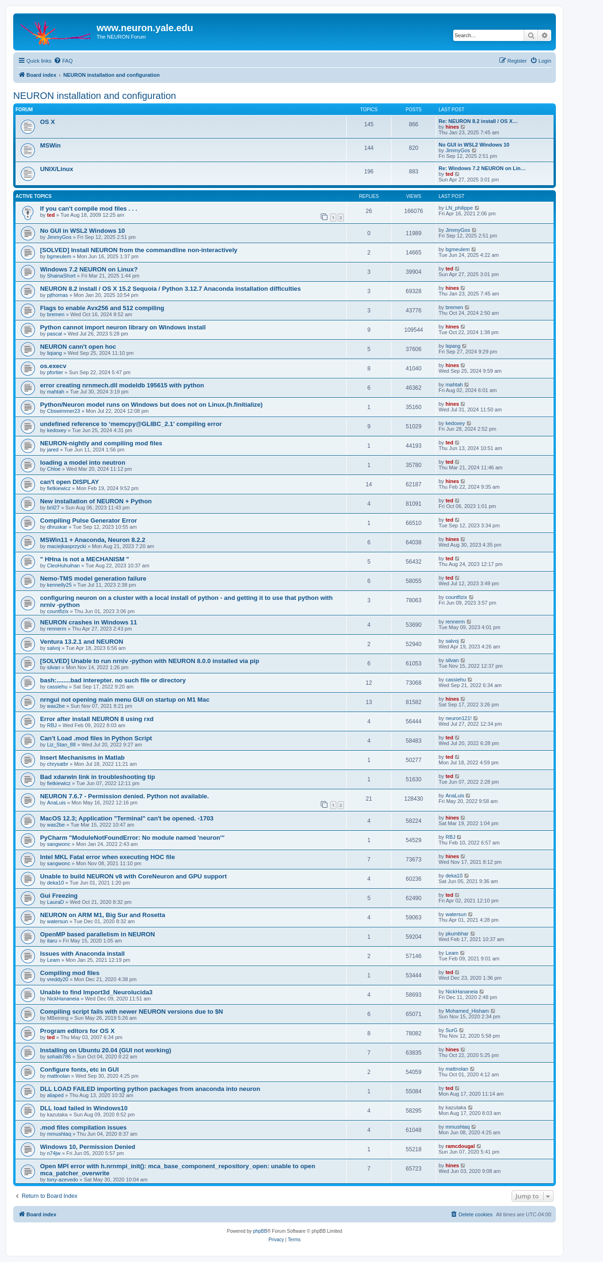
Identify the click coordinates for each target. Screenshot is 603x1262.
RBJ (52, 725)
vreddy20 (57, 979)
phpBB (260, 1231)
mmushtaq (59, 1134)
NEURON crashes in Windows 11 (88, 622)
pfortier (55, 372)
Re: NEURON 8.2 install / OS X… (478, 121)
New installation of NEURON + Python (96, 501)
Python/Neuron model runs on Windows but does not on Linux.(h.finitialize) (151, 404)
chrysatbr (57, 764)
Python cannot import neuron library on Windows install (123, 327)
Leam (53, 960)
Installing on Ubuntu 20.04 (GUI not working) (105, 1050)
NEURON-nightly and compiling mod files (101, 443)
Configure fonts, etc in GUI (79, 1069)
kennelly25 (59, 585)
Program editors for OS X (77, 1030)
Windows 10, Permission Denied (87, 1146)
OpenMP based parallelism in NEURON (97, 934)
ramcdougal (460, 1146)
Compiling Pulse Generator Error (88, 520)
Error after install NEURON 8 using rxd (97, 718)
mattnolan (58, 1076)
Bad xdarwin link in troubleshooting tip (97, 776)
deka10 (55, 882)
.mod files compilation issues (83, 1127)
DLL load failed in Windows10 (84, 1108)
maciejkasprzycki (66, 546)
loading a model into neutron (82, 462)
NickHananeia (63, 998)
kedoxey (56, 430)
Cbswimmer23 (63, 411)
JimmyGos (458, 150)
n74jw (54, 1153)
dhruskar (57, 527)
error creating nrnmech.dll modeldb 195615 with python (122, 385)
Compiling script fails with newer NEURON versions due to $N (131, 1011)
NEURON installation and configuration (94, 95)
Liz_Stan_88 (61, 744)
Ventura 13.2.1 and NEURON (81, 641)
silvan (53, 667)
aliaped (55, 1095)
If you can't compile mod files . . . (88, 208)
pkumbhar (457, 933)
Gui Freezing (59, 895)
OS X (47, 121)
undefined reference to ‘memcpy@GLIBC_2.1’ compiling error (131, 423)
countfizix (58, 611)
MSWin (50, 145)
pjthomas (57, 295)
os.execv (53, 365)
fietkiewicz (59, 488)
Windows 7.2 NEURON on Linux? (89, 269)
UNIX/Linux (56, 168)
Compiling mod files (69, 972)
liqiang (54, 353)
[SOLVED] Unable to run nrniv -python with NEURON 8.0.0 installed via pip (149, 660)
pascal (54, 333)
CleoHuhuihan (63, 565)
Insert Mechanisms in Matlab (82, 757)
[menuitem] (63, 60)
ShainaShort (61, 276)
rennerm (56, 628)
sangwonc (59, 844)
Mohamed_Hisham (467, 1011)
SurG (452, 1030)
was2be (56, 706)
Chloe (54, 469)
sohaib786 (59, 1056)
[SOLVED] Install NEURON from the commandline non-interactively (138, 250)
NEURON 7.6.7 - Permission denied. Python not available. (124, 796)
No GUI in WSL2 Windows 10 (474, 145)
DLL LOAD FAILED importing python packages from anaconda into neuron (150, 1088)
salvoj (53, 648)
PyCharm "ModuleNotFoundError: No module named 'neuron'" (132, 837)
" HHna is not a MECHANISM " (84, 559)
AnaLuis (56, 802)
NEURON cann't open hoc (78, 346)
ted (450, 174)
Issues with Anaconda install (82, 953)
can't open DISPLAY (69, 481)
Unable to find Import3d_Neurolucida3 (96, 992)
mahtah (56, 391)
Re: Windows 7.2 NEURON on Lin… (482, 168)
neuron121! (459, 718)
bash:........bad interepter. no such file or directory (113, 680)
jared (52, 449)
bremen (56, 314)
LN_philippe (459, 208)
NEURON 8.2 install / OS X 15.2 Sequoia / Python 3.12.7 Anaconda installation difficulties (170, 288)
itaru (52, 940)
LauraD (55, 902)
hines (452, 127)
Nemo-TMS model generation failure (93, 578)
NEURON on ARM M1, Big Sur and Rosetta (102, 914)
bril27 (53, 507)
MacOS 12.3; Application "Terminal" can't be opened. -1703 (126, 818)
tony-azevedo (62, 1179)
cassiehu (57, 686)
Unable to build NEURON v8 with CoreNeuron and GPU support (133, 876)
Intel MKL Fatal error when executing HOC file (107, 856)
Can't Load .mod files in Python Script (96, 738)
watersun (57, 921)
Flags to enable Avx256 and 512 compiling (102, 307)
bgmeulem (59, 256)
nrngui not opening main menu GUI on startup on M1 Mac (125, 699)
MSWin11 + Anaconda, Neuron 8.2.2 (92, 539)
